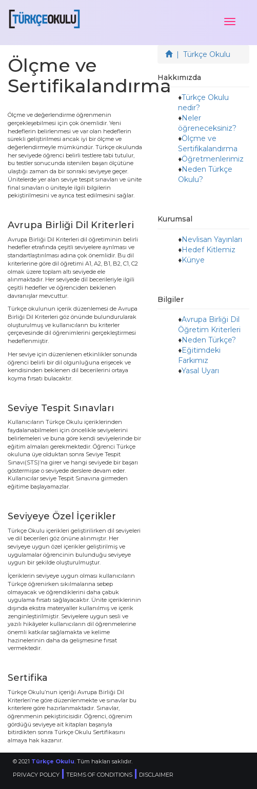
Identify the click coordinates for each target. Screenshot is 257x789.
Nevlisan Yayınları (212, 239)
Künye (193, 260)
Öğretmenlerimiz (213, 159)
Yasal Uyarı (200, 370)
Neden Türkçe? (209, 340)
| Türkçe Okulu (197, 54)
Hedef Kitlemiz (208, 249)
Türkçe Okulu (52, 761)
